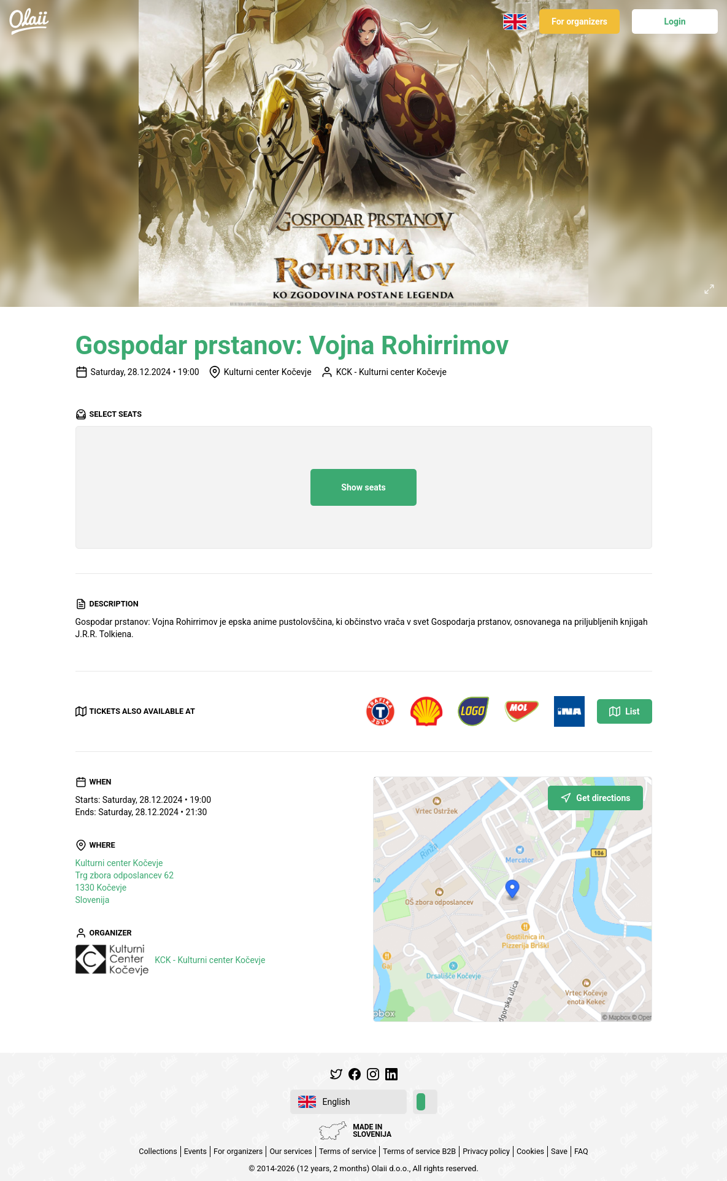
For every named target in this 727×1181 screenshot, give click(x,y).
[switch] (425, 1102)
